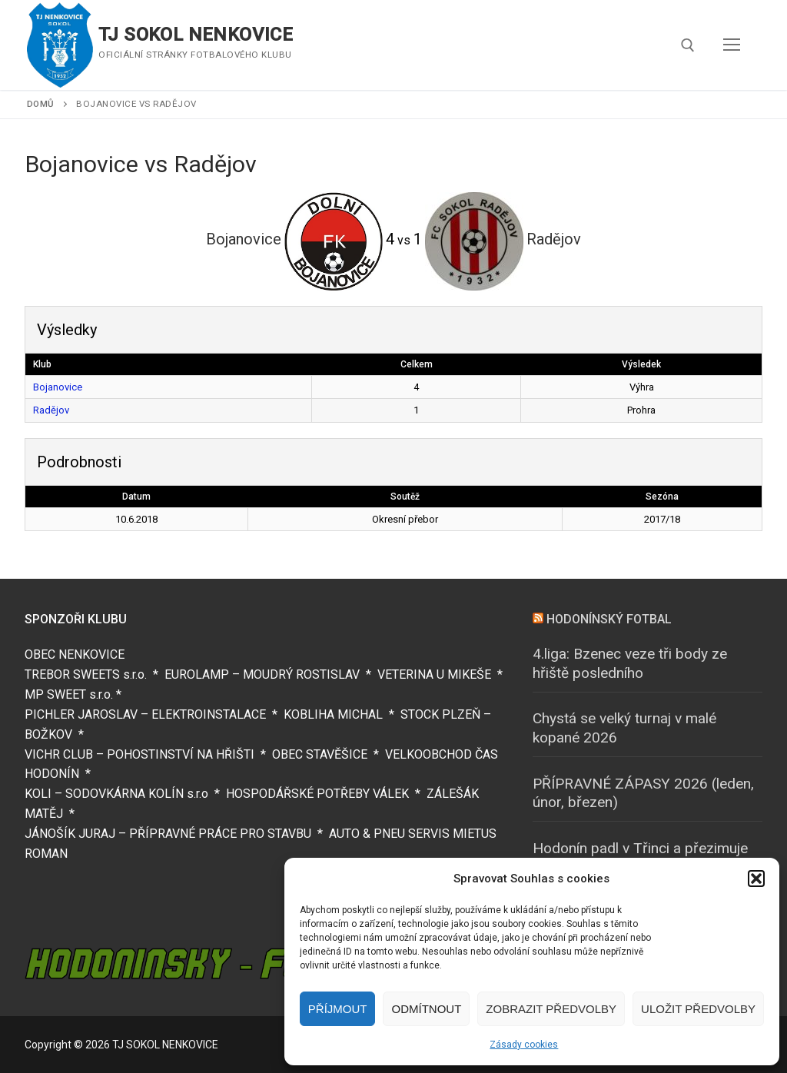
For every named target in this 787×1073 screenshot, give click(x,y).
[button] (756, 878)
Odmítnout (426, 1008)
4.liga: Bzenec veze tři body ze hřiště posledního (630, 663)
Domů (41, 103)
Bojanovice (57, 387)
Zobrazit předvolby (551, 1008)
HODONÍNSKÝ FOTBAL (609, 619)
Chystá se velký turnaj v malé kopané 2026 (624, 727)
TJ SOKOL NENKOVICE (195, 34)
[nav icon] (731, 45)
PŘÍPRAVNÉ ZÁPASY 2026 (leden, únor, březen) (643, 793)
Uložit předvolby (698, 1008)
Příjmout (337, 1008)
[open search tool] (688, 45)
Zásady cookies (524, 1044)
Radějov (51, 410)
